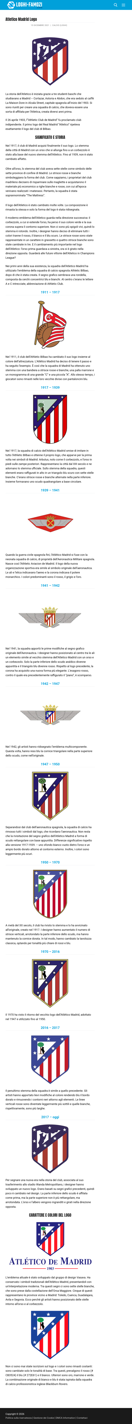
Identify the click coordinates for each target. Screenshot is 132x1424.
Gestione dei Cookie (45, 1417)
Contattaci (85, 1417)
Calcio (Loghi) (59, 25)
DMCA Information (68, 1417)
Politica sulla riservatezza (19, 1417)
